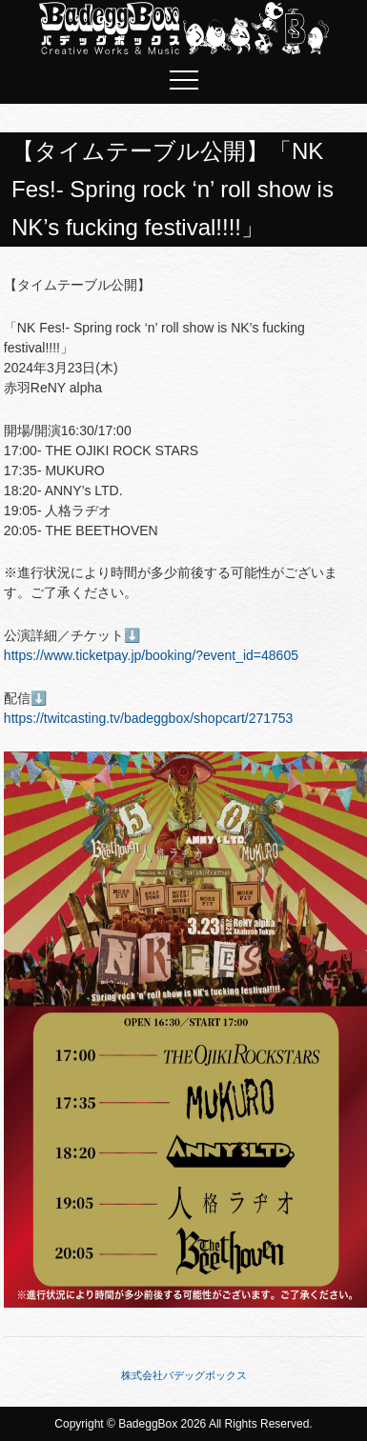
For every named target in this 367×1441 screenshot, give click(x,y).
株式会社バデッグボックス (184, 1375)
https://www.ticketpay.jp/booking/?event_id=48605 (151, 655)
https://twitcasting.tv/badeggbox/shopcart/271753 (149, 718)
